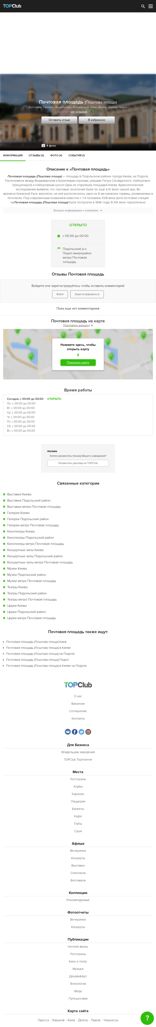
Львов (95, 1020)
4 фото (51, 145)
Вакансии (78, 703)
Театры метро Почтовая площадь (32, 599)
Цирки (123, 107)
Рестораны (78, 779)
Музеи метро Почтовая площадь (31, 581)
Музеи (102, 107)
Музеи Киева (17, 568)
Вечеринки (78, 850)
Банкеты (78, 808)
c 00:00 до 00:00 (76, 236)
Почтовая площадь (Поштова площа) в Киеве (38, 648)
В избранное (96, 120)
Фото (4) (56, 155)
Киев (71, 1020)
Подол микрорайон (77, 253)
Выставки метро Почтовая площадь (34, 507)
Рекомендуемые (78, 900)
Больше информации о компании (78, 210)
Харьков (58, 1020)
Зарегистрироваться (87, 294)
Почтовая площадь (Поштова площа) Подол (37, 660)
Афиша (78, 843)
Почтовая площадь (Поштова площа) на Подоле (40, 654)
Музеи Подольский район (26, 575)
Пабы (78, 823)
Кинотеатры (63, 107)
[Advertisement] (78, 43)
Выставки (35, 107)
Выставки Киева (19, 494)
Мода (78, 991)
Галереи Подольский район (28, 519)
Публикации (78, 939)
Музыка (78, 968)
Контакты (78, 718)
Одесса (43, 1020)
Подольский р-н (75, 249)
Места (78, 772)
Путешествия (78, 998)
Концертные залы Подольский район (35, 556)
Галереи (48, 107)
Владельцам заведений (78, 752)
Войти (60, 294)
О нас (78, 696)
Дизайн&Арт (78, 976)
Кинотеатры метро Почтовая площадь (35, 544)
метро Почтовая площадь (75, 260)
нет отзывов (78, 111)
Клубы (78, 786)
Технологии (78, 983)
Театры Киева (17, 587)
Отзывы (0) (36, 155)
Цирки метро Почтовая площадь (31, 618)
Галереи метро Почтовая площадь (33, 525)
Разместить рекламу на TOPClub (78, 463)
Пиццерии (78, 801)
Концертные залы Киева (25, 550)
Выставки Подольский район (29, 500)
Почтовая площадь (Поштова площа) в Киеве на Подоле (46, 666)
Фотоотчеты (78, 912)
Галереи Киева (18, 513)
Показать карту (78, 362)
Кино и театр (78, 961)
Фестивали (78, 880)
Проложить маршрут (78, 325)
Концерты (78, 858)
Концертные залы (85, 107)
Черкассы (111, 1020)
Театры (112, 107)
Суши (78, 831)
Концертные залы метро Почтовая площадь (40, 562)
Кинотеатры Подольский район (30, 538)
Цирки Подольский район (26, 612)
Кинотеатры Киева (21, 531)
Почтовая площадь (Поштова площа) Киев (36, 642)
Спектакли (78, 873)
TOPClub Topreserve (78, 759)
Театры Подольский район (27, 593)
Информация (12, 155)
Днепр (83, 1020)
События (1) (77, 155)
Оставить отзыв (59, 120)
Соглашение (78, 711)
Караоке (78, 794)
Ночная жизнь (78, 946)
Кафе (78, 816)
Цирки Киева (17, 606)
